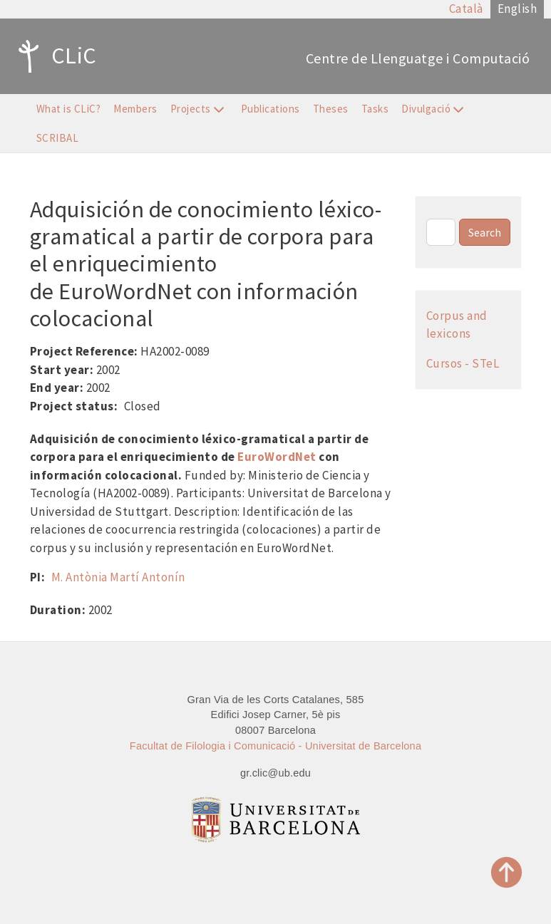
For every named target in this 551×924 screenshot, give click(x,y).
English (517, 8)
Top (507, 872)
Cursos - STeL (463, 363)
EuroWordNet (276, 456)
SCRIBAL (57, 138)
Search (484, 232)
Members (135, 108)
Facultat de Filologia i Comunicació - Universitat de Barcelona (275, 746)
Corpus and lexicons (457, 325)
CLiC (54, 56)
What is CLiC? (68, 108)
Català (466, 8)
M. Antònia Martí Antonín (118, 577)
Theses (331, 108)
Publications (270, 108)
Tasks (375, 108)
